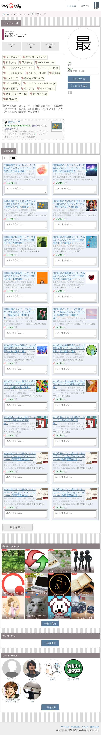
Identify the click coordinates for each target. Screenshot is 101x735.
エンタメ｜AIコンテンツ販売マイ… (11, 700)
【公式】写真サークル (83, 618)
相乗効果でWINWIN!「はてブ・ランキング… (13, 594)
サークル (65, 727)
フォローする (78, 78)
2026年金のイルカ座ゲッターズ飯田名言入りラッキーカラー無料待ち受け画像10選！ (69, 168)
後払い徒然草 (73, 679)
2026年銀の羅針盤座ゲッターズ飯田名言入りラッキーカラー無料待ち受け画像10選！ (20, 348)
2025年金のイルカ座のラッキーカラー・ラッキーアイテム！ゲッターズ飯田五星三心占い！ (69, 492)
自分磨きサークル (13, 618)
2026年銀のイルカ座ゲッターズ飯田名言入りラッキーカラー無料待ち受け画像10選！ (20, 168)
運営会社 (94, 727)
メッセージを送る (78, 85)
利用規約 (75, 727)
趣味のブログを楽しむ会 (59, 571)
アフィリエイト (59, 595)
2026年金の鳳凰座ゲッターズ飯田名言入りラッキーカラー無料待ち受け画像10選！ (69, 276)
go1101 (53, 679)
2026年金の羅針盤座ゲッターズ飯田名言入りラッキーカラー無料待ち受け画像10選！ (69, 348)
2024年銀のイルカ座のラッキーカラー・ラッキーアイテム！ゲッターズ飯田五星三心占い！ (20, 456)
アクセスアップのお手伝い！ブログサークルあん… (59, 616)
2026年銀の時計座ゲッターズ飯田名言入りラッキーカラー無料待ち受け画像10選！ (20, 240)
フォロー (11, 46)
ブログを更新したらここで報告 (36, 570)
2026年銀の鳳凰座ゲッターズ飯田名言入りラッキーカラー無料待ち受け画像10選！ (20, 276)
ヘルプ (85, 727)
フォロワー (31, 46)
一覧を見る (50, 623)
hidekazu (32, 679)
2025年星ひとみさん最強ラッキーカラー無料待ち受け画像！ (20, 420)
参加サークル (50, 46)
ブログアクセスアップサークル (36, 617)
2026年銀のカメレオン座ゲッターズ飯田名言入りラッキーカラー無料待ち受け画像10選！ (20, 204)
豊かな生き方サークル (13, 571)
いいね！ (10, 183)
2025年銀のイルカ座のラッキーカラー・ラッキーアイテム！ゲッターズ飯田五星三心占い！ (69, 456)
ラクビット (11, 679)
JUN (32, 701)
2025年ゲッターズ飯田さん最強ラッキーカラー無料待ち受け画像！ (69, 384)
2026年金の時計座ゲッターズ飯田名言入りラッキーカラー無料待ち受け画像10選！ (69, 240)
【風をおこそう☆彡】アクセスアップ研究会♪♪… (83, 594)
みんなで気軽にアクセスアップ (83, 570)
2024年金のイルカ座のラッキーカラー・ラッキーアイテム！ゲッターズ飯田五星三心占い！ (20, 492)
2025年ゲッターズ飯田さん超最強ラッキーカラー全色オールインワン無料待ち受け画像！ (20, 384)
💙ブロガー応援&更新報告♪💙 (36, 594)
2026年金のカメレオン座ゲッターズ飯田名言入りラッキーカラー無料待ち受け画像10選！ (69, 204)
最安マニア (29, 179)
